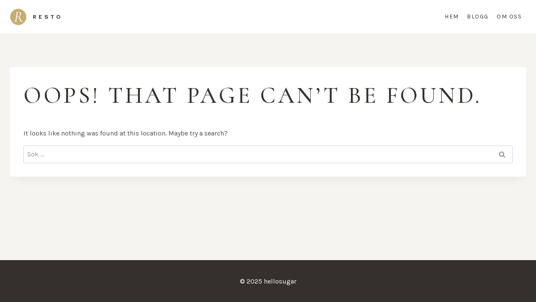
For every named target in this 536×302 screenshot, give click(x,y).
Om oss (509, 16)
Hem (452, 16)
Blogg (478, 16)
